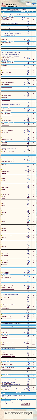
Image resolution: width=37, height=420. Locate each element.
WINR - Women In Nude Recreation (6, 44)
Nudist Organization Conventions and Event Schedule (8, 304)
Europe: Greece (4, 221)
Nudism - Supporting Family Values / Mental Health (8, 285)
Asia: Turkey (3, 198)
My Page (23, 9)
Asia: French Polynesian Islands (6, 171)
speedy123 (28, 138)
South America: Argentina (5, 255)
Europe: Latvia (4, 228)
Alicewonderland (28, 343)
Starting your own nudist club (5, 84)
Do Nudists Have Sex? (5, 65)
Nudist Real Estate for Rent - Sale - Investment (7, 314)
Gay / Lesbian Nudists (4, 337)
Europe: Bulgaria (4, 205)
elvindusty (28, 148)
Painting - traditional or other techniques (7, 115)
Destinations (19, 9)
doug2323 (28, 288)
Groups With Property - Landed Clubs (6, 279)
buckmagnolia (28, 365)
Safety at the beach (4, 97)
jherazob (28, 261)
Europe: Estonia (4, 214)
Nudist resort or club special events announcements (8, 57)
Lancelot (28, 104)
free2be (28, 124)
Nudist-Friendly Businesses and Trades (6, 316)
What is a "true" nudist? (5, 74)
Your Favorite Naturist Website (5, 272)
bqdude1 (28, 245)
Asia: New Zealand (4, 185)
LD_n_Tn (28, 307)
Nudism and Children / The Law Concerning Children (8, 159)
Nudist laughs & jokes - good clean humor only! (7, 105)
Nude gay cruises (4, 149)
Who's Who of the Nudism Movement (6, 110)
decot (28, 204)
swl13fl (28, 140)
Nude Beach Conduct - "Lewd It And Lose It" (7, 130)
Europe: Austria (4, 201)
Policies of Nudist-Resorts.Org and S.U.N (7, 359)
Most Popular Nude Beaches (5, 128)
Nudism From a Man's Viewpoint (6, 37)
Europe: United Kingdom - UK (5, 251)
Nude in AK (28, 341)
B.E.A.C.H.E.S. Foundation (5, 297)
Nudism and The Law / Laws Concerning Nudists (8, 161)
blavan (28, 331)
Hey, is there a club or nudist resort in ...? (7, 19)
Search (25, 9)
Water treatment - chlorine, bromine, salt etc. (7, 364)
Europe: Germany (4, 219)
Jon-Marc (28, 273)
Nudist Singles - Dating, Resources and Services (8, 342)
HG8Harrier (28, 129)
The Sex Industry (4, 70)
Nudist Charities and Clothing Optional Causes (7, 62)
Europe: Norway (4, 237)
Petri (28, 177)
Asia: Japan (3, 180)
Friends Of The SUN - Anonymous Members (7, 354)
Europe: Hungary (4, 223)
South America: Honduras (5, 262)
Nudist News (12, 9)
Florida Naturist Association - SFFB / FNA (7, 299)
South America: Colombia (5, 260)
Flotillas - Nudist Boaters (5, 335)
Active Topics (4, 9)
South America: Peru (4, 264)
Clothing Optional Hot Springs (5, 123)
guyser (28, 186)
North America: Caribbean (5, 253)
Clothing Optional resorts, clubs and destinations (8, 367)
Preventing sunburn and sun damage (6, 95)
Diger (28, 73)
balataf (28, 220)
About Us (2, 9)
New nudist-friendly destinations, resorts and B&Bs (8, 55)
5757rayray (28, 131)
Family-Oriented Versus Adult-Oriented (6, 369)
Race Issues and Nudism (5, 330)
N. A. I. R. (21, 9)
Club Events (3, 275)
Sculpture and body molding (5, 118)
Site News (9, 9)
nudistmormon (28, 368)
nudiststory (28, 143)
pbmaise (28, 150)
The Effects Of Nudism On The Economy (7, 318)
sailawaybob (28, 38)
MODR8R (33, 13)
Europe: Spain (3, 244)
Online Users (14, 9)
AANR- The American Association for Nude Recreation (8, 295)
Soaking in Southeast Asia (28, 170)
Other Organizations (4, 306)
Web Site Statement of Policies (5, 59)
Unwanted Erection (4, 39)
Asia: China (3, 169)
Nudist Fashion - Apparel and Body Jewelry (7, 287)
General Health (4, 93)
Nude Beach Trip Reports (5, 132)
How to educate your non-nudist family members (8, 82)
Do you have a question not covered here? (7, 87)
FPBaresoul (28, 14)
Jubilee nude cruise (4, 144)
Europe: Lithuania (4, 230)
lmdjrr (32, 344)
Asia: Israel (3, 178)
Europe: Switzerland (4, 248)
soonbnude (28, 83)
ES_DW (28, 363)
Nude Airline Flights (4, 147)
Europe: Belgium (4, 203)
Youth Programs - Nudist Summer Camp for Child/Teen (8, 311)
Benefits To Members (4, 352)
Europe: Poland (4, 239)
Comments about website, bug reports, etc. (7, 47)
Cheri (28, 63)
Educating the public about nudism (6, 77)
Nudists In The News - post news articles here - (7, 108)
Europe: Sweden (4, 246)
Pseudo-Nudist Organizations (5, 308)
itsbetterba (28, 40)
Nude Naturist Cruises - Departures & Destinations (8, 151)
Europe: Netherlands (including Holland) (7, 235)
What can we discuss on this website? (6, 72)
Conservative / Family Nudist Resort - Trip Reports (8, 17)
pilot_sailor (28, 315)
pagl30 (28, 179)
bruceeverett (28, 56)
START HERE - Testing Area (5, 13)
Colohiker (20, 10)
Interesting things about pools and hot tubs (7, 362)
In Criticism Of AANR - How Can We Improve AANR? (8, 356)
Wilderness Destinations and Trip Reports (7, 139)
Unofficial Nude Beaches (5, 137)
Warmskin (28, 54)
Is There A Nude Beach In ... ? (5, 125)
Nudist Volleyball (4, 344)
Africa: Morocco (4, 164)
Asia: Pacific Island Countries (5, 187)
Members (17, 9)
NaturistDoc (28, 43)
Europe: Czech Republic (5, 210)
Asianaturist (28, 195)
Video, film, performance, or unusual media (7, 120)
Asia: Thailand (3, 196)
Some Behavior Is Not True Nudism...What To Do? (8, 289)
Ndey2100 (28, 286)
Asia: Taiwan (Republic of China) (6, 194)
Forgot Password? (33, 4)
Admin (28, 71)
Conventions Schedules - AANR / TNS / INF (7, 277)
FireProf (28, 213)
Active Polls (7, 9)
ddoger (28, 227)
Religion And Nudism (4, 332)
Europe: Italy (3, 226)
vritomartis (28, 222)
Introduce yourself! (15, 14)
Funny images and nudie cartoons (6, 100)
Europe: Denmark (4, 212)
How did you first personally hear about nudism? (8, 80)
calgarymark (28, 96)
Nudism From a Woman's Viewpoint (6, 42)
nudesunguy (28, 106)
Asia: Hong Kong (4, 173)
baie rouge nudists (28, 158)
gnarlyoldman (28, 312)
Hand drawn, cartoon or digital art (6, 113)
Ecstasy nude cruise (4, 142)
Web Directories (4, 270)
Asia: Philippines (4, 189)
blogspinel (28, 109)
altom (28, 252)
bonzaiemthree (28, 236)
